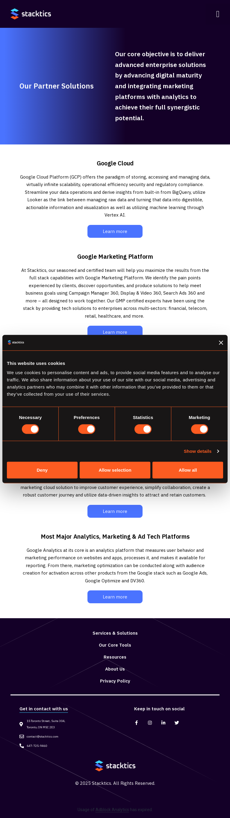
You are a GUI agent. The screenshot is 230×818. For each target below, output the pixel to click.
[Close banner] (221, 342)
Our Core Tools (115, 645)
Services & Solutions (115, 633)
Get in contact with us (43, 709)
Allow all (188, 469)
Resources (115, 657)
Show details (198, 451)
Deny (42, 469)
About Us (115, 669)
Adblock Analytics (112, 809)
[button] (218, 14)
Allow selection (115, 469)
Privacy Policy (115, 681)
